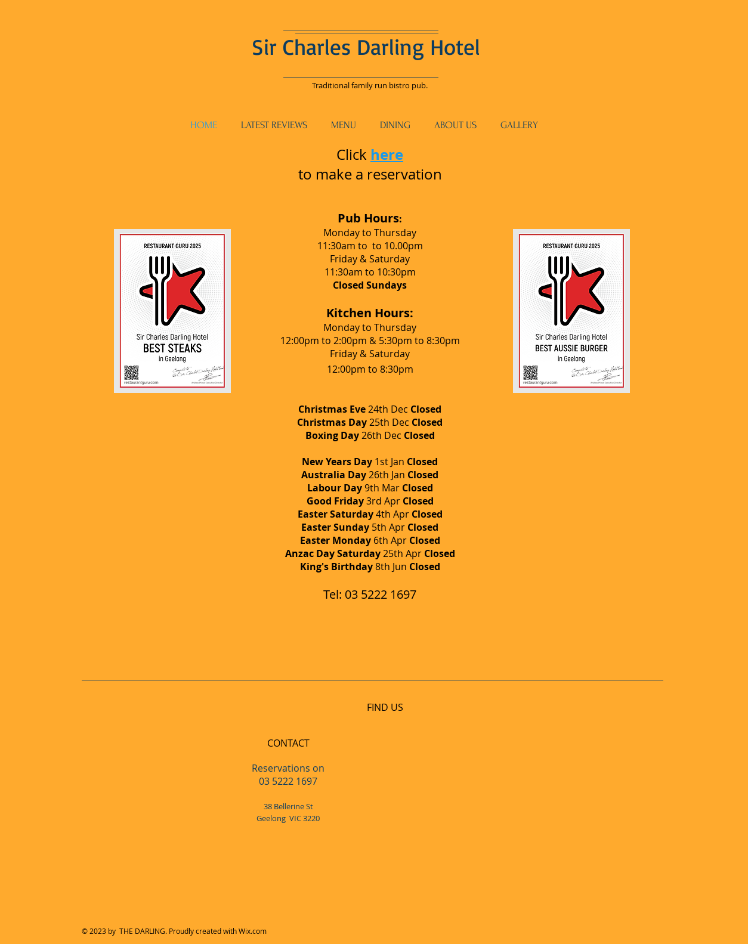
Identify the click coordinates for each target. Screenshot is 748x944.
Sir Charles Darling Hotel (366, 46)
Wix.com (253, 931)
